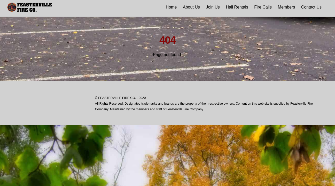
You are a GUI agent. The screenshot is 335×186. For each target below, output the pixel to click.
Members (286, 7)
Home (171, 7)
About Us (191, 7)
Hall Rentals (237, 7)
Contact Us (311, 7)
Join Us (213, 7)
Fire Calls (263, 7)
